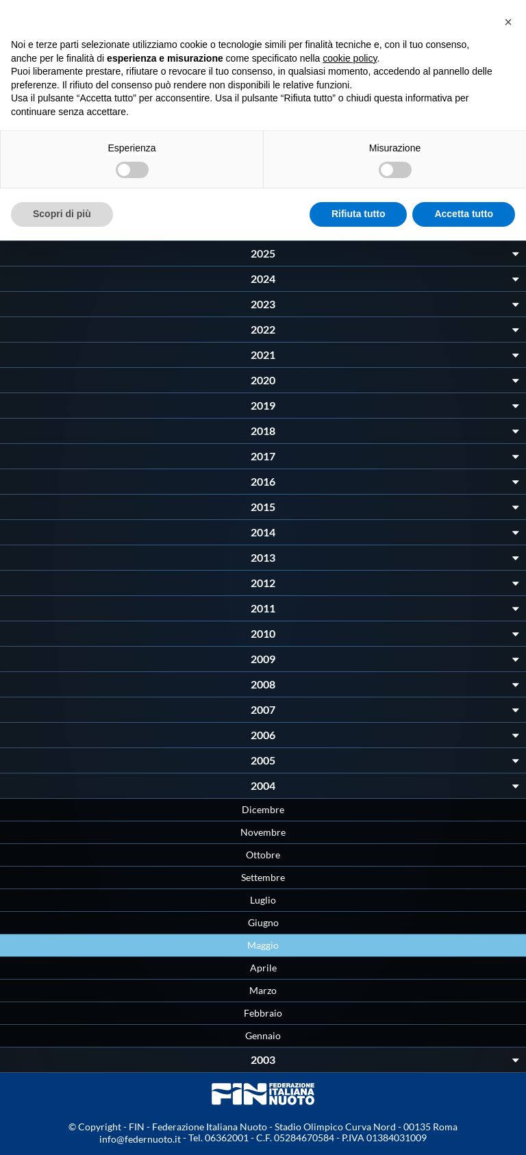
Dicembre (263, 809)
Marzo (263, 990)
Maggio (263, 945)
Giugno (263, 922)
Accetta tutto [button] (463, 213)
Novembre (263, 832)
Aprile (263, 967)
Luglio (263, 900)
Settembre (263, 877)
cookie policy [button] (350, 58)
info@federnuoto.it (140, 1139)
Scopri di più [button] (62, 213)
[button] (508, 22)
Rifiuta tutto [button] (358, 213)
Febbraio (263, 1013)
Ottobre (263, 854)
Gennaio (263, 1035)
